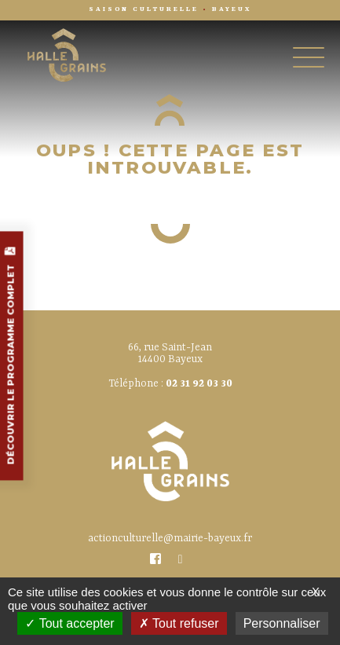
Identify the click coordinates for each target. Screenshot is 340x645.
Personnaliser (281, 623)
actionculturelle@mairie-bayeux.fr (170, 538)
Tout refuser (179, 623)
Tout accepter (69, 623)
